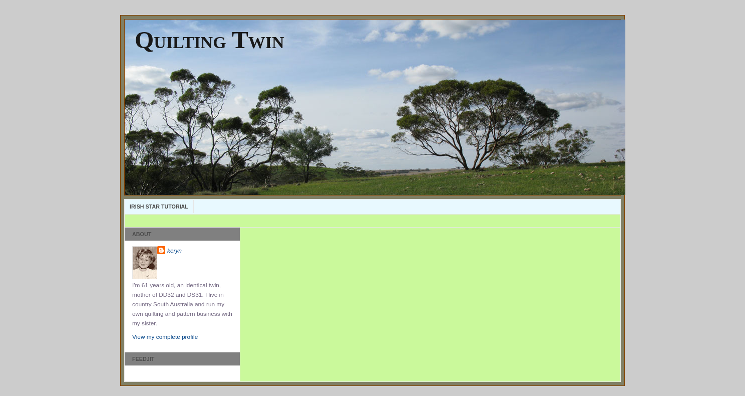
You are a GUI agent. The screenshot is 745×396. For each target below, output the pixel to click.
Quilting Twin (209, 40)
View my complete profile (165, 336)
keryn (174, 250)
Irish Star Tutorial (159, 207)
